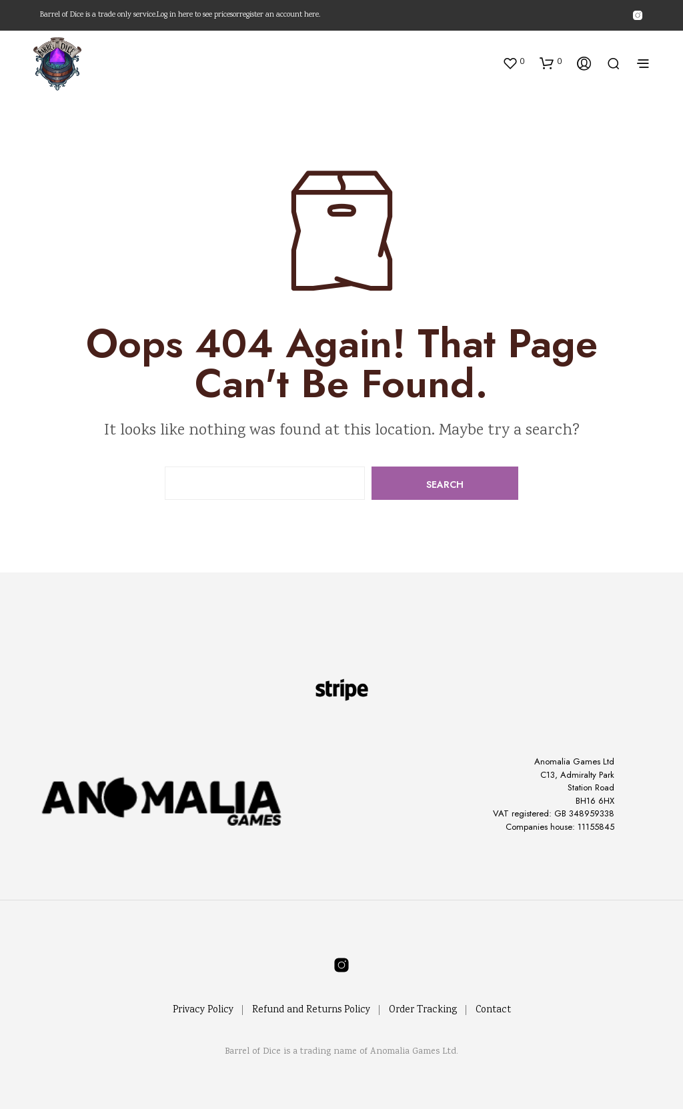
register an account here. (279, 15)
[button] (513, 62)
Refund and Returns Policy (311, 1010)
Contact (493, 1010)
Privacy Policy (203, 1010)
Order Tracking (423, 1010)
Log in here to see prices (195, 15)
